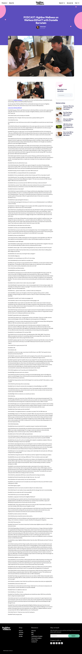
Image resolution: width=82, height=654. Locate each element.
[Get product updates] (65, 635)
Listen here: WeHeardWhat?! (15, 107)
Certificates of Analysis (36, 636)
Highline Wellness (18, 100)
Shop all (20, 630)
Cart (76, 3)
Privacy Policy (34, 640)
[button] (5, 3)
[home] (40, 3)
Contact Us (34, 642)
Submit (73, 636)
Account (69, 3)
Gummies (21, 632)
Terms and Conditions (36, 638)
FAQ (32, 634)
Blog (32, 632)
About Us (11, 3)
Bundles (21, 636)
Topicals (21, 634)
